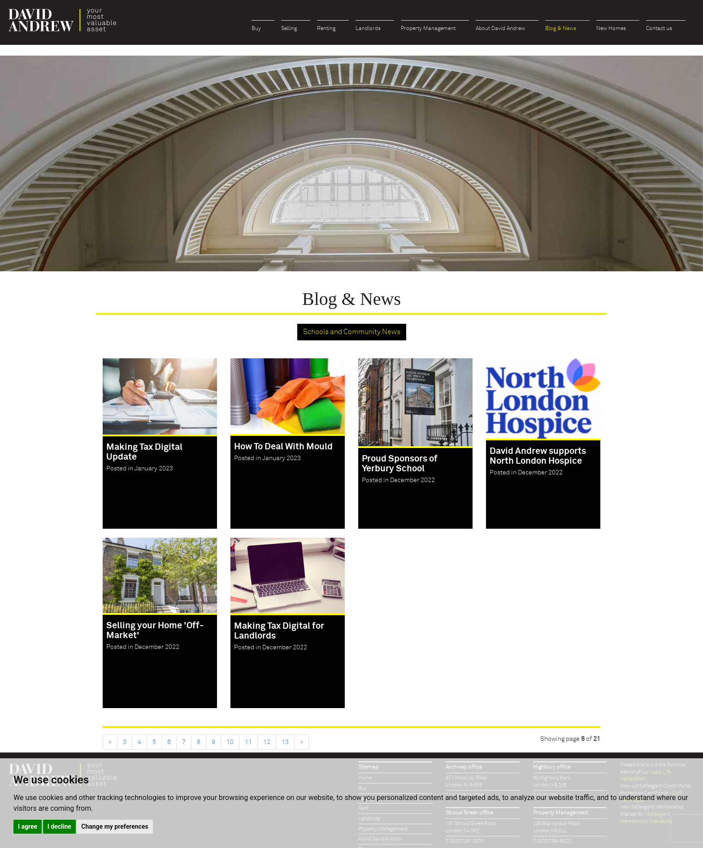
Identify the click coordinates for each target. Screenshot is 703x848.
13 (285, 742)
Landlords (368, 28)
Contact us (659, 28)
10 (230, 742)
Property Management (428, 28)
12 (266, 742)
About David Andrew (500, 28)
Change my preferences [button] (114, 826)
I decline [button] (59, 826)
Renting (326, 28)
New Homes (611, 28)
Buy (256, 28)
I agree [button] (27, 826)
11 (248, 742)
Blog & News (560, 28)
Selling (289, 28)
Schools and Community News (351, 331)
